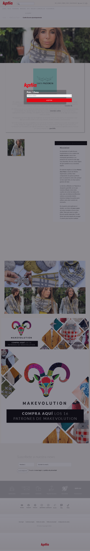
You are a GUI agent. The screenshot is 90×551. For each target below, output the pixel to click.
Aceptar (49, 100)
